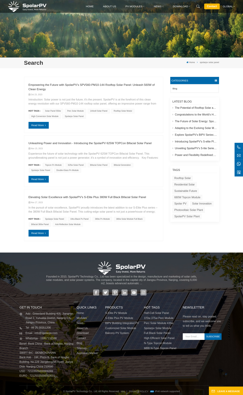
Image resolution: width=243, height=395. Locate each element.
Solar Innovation (202, 203)
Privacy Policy (138, 391)
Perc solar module (75, 111)
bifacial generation (122, 165)
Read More (37, 125)
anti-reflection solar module (68, 224)
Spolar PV (180, 203)
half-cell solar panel (156, 313)
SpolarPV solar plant (187, 216)
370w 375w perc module (158, 318)
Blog (175, 88)
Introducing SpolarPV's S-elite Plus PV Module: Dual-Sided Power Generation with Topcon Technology (194, 141)
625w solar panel (76, 165)
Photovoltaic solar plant (188, 210)
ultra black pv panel (79, 219)
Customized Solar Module (120, 328)
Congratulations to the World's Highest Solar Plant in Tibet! (194, 114)
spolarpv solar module (157, 328)
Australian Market (87, 353)
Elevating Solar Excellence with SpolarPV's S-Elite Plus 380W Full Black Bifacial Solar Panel (87, 197)
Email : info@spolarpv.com (41, 333)
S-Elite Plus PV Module (119, 318)
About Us (109, 6)
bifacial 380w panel (40, 224)
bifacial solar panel (98, 165)
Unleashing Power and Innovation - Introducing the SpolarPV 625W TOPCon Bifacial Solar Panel (90, 143)
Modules (82, 318)
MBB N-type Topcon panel (160, 348)
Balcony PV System (117, 333)
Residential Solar (184, 184)
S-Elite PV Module (116, 313)
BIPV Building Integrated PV (122, 323)
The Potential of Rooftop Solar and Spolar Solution (194, 107)
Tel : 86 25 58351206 (38, 327)
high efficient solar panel (159, 338)
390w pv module (102, 219)
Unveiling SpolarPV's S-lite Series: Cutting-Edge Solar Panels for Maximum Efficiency (194, 148)
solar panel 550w (53, 111)
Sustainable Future (185, 190)
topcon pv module (53, 165)
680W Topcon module (187, 197)
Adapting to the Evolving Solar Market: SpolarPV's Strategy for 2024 (194, 128)
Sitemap (82, 348)
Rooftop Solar (182, 178)
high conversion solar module (44, 116)
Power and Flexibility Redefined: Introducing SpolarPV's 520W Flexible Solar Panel (194, 155)
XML (122, 391)
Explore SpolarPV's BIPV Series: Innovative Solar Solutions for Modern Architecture (194, 134)
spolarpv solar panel (74, 116)
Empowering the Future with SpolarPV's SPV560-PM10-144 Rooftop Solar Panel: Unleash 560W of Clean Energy (92, 87)
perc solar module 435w (158, 323)
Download (180, 6)
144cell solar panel (98, 111)
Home (90, 6)
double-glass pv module (67, 170)
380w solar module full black (129, 219)
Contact (212, 6)
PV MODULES (134, 6)
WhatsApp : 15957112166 (41, 338)
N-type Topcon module (158, 343)
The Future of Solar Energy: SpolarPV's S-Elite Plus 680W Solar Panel (194, 121)
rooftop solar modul (123, 111)
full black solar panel (157, 333)
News (157, 6)
